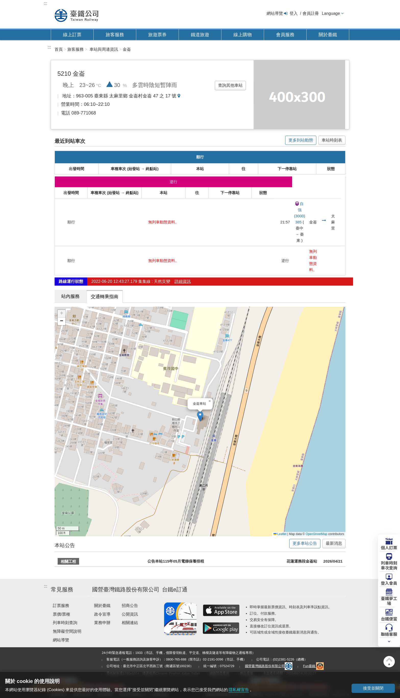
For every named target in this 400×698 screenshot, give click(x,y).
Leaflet (279, 534)
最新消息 (334, 543)
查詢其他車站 (230, 85)
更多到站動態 (301, 140)
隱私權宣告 (239, 690)
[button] (200, 416)
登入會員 (389, 583)
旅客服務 (115, 34)
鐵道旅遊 (200, 34)
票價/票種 (61, 614)
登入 (294, 13)
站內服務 (70, 296)
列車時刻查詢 (65, 622)
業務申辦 (102, 622)
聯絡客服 (389, 634)
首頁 (59, 49)
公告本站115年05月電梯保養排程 (175, 561)
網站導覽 (275, 13)
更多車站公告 (305, 543)
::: (45, 3)
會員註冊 (311, 13)
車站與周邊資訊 (104, 49)
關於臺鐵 (328, 34)
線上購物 (242, 34)
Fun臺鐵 (313, 666)
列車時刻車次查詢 (389, 565)
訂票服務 (61, 605)
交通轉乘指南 (104, 296)
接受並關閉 (373, 688)
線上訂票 (72, 34)
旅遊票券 (157, 34)
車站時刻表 (332, 140)
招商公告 (130, 605)
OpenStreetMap (316, 534)
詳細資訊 (182, 282)
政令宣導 (102, 614)
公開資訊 (130, 614)
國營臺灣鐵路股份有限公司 (268, 666)
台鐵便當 (389, 618)
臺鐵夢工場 (389, 600)
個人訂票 (389, 547)
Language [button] (331, 13)
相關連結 (130, 622)
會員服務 (285, 34)
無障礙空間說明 (67, 631)
